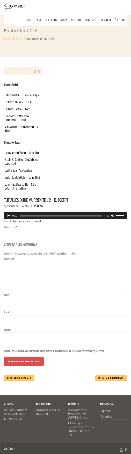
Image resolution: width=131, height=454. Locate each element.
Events (40, 20)
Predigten (52, 20)
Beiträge (17, 39)
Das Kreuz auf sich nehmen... (111, 378)
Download (36, 221)
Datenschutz (106, 417)
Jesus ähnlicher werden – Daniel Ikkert (22, 153)
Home (28, 20)
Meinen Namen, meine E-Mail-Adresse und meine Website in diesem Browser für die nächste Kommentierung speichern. (54, 351)
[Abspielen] (8, 215)
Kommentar (9, 259)
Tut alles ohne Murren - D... (19, 378)
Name (7, 295)
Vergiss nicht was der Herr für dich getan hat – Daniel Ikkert (21, 186)
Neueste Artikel (11, 85)
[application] (65, 215)
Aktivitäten (91, 20)
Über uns (120, 20)
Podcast (38, 206)
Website (7, 330)
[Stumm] (113, 215)
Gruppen (77, 20)
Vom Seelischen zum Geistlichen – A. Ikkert (21, 129)
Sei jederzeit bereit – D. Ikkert (18, 102)
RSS (15, 227)
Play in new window (21, 221)
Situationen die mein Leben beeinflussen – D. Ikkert (17, 118)
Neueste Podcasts (12, 142)
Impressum (106, 411)
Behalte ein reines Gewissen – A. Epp (22, 95)
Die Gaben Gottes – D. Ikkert (17, 109)
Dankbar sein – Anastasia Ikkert (19, 170)
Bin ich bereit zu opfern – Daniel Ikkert (22, 177)
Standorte (106, 20)
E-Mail (7, 312)
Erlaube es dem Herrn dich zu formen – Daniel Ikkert (23, 161)
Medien (65, 20)
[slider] (61, 216)
